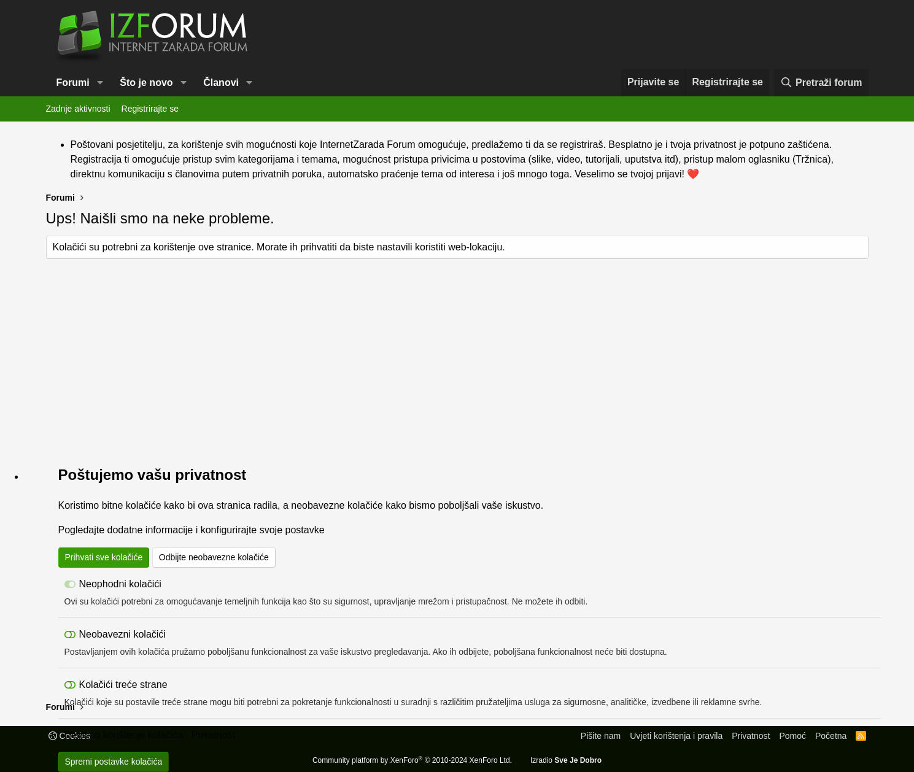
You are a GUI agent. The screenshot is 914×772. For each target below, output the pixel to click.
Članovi (221, 82)
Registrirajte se (150, 109)
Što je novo (146, 82)
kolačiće (143, 505)
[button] (100, 82)
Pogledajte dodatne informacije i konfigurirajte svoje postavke (191, 530)
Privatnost (213, 735)
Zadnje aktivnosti (78, 109)
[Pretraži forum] (821, 82)
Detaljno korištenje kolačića (124, 735)
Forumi (73, 82)
